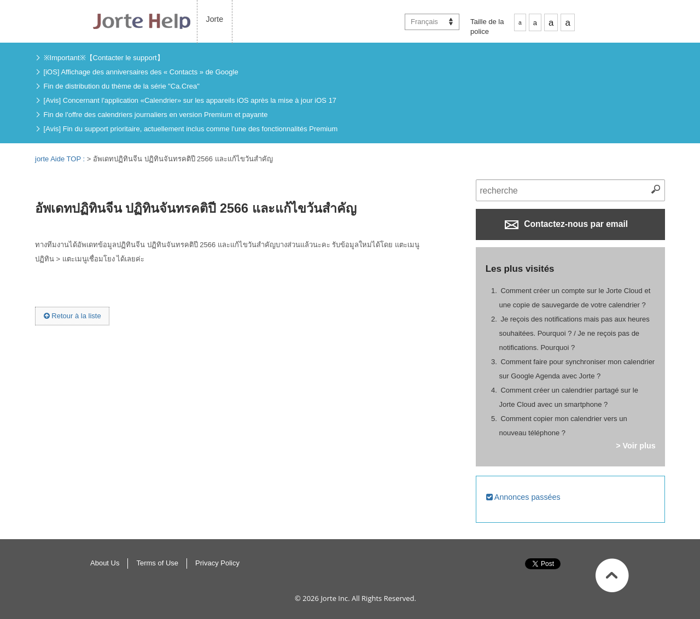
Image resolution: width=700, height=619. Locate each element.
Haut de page (612, 575)
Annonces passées (523, 497)
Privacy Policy (217, 563)
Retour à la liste (72, 316)
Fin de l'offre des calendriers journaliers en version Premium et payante (156, 114)
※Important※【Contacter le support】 (104, 58)
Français (424, 21)
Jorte (215, 19)
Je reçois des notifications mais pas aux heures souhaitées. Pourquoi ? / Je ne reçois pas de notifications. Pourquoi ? (574, 333)
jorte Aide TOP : (61, 159)
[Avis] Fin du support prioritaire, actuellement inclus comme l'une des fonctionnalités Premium (191, 129)
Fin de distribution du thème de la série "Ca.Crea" (122, 86)
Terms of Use (157, 563)
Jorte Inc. (334, 598)
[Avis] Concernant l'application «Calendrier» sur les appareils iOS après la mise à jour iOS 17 (190, 100)
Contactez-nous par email (566, 224)
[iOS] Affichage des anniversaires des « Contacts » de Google (141, 72)
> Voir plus (635, 445)
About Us (104, 563)
